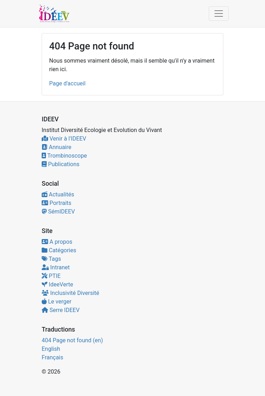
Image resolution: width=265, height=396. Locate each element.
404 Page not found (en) (72, 340)
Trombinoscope (64, 155)
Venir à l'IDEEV (64, 138)
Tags (51, 258)
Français (52, 357)
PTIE (51, 276)
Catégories (59, 250)
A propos (57, 241)
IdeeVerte (57, 284)
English (51, 348)
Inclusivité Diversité (70, 293)
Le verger (56, 301)
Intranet (56, 267)
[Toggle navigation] (219, 13)
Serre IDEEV (60, 310)
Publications (60, 164)
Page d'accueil (67, 83)
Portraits (56, 203)
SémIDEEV (58, 211)
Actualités (58, 194)
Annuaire (56, 147)
